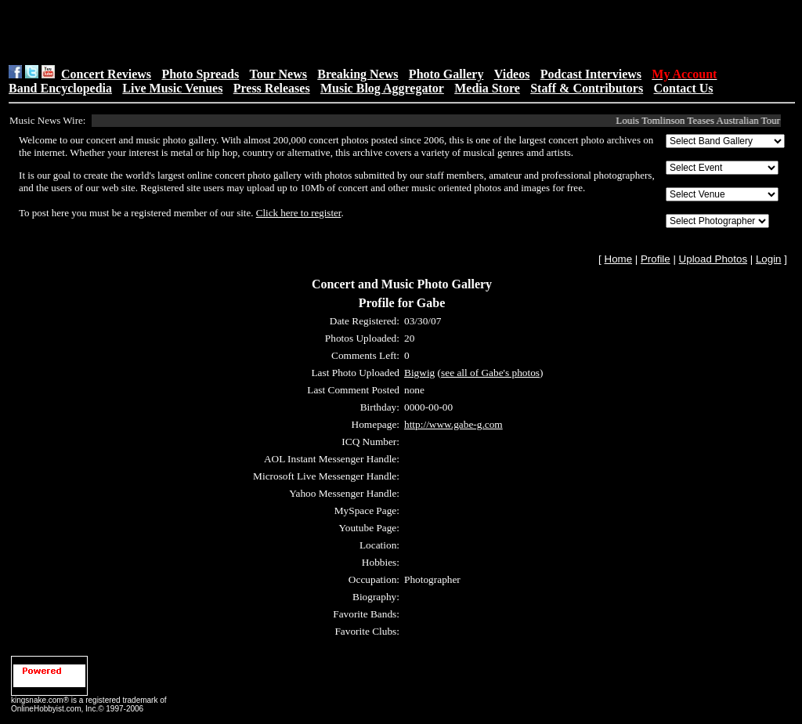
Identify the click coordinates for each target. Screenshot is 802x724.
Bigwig (419, 372)
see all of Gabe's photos (490, 372)
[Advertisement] (206, 32)
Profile (655, 259)
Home (619, 259)
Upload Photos (713, 259)
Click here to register (298, 213)
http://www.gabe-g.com (453, 424)
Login (769, 259)
